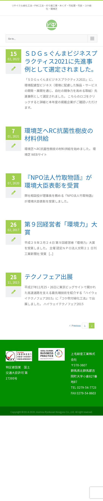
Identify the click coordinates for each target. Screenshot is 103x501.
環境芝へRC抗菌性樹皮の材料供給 (58, 134)
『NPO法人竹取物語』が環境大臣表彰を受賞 (58, 181)
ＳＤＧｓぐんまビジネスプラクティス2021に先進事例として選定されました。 (60, 61)
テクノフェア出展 (48, 276)
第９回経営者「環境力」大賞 (60, 228)
